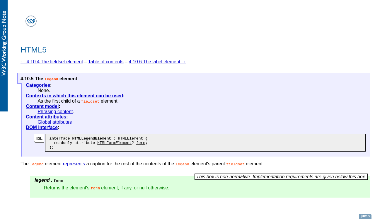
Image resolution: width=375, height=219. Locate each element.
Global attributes (55, 122)
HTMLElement (130, 139)
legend (37, 166)
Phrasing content (55, 111)
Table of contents (106, 61)
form (140, 144)
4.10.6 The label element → (157, 61)
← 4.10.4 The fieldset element (52, 61)
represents (74, 166)
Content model (42, 106)
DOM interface (41, 127)
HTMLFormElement (114, 144)
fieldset (90, 101)
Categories (38, 85)
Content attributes (46, 116)
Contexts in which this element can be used (74, 95)
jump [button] (365, 216)
